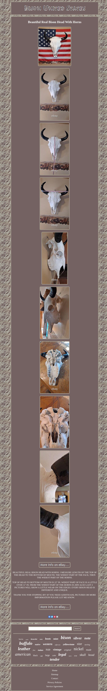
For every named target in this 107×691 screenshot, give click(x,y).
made (88, 649)
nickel (79, 649)
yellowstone (68, 644)
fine (34, 650)
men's (70, 656)
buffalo (25, 643)
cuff (41, 656)
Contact (54, 678)
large (47, 655)
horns (21, 639)
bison (66, 637)
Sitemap (54, 674)
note (87, 638)
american (23, 654)
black (35, 655)
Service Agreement (54, 686)
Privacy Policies (55, 682)
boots (48, 638)
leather (24, 648)
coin (54, 655)
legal (62, 654)
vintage (57, 649)
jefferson (57, 645)
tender (55, 659)
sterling (87, 645)
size (79, 644)
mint (55, 638)
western (47, 644)
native (37, 644)
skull (83, 655)
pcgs (75, 656)
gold (27, 639)
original (67, 650)
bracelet (34, 639)
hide (48, 649)
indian (40, 650)
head (91, 655)
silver (77, 638)
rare (41, 639)
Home (54, 670)
